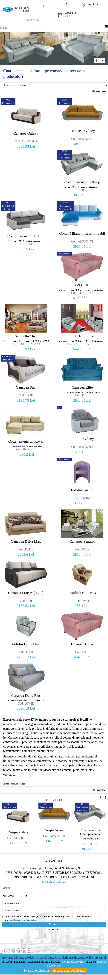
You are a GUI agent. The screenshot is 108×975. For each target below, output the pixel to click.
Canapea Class (82, 644)
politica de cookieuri (73, 961)
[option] (54, 48)
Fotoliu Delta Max (82, 593)
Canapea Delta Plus (26, 698)
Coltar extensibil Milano (26, 239)
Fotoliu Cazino (82, 490)
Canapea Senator (82, 541)
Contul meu (92, 4)
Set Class (82, 288)
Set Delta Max (26, 339)
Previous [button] (96, 60)
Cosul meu (70, 12)
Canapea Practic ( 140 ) (26, 593)
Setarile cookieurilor (36, 970)
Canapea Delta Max (26, 541)
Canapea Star (26, 387)
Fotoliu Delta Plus (26, 644)
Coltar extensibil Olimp (82, 185)
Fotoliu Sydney (82, 439)
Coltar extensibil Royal (26, 444)
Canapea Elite (82, 390)
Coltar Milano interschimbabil (82, 233)
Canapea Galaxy (25, 133)
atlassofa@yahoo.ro (54, 881)
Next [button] (102, 60)
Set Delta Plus (82, 339)
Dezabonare (53, 929)
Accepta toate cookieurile (69, 970)
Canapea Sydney (82, 131)
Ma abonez (54, 924)
